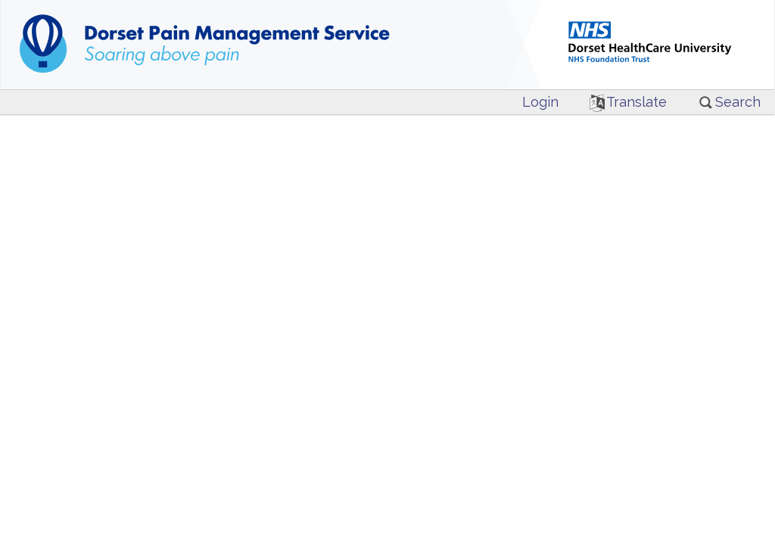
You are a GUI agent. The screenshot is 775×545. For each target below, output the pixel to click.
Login (540, 102)
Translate (629, 102)
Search (729, 102)
